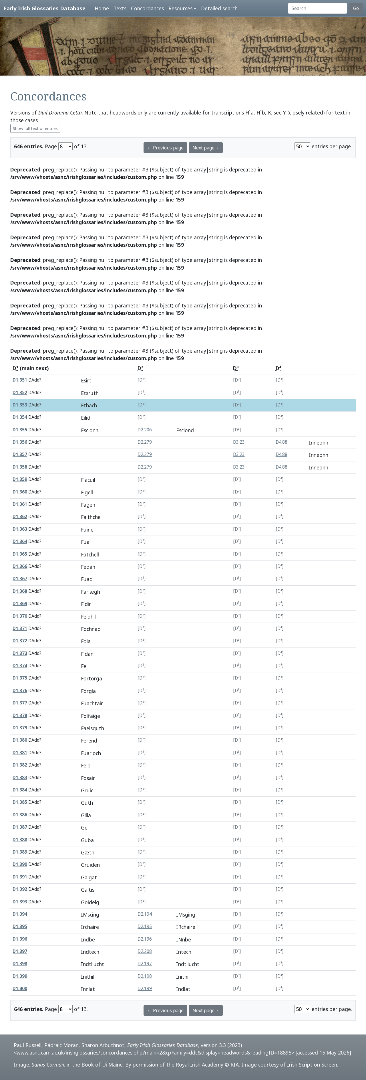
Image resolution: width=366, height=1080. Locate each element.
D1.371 (20, 628)
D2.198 (145, 976)
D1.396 (20, 939)
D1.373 (20, 653)
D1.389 (20, 852)
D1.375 (20, 678)
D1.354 (20, 417)
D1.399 (20, 976)
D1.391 (20, 877)
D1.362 (20, 517)
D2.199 (145, 989)
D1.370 (20, 616)
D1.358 (20, 467)
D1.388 (20, 840)
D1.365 (20, 554)
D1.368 (20, 591)
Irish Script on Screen (312, 1064)
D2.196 (145, 939)
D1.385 (20, 802)
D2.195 (145, 926)
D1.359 (20, 479)
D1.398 (20, 964)
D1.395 (20, 926)
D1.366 (20, 566)
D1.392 (20, 889)
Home (102, 8)
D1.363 (20, 529)
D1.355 (20, 430)
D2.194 (145, 914)
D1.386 (20, 815)
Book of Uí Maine (102, 1064)
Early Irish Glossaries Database (44, 8)
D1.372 (20, 641)
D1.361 (20, 504)
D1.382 (20, 765)
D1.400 (20, 989)
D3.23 (239, 442)
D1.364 (20, 541)
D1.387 (20, 827)
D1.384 (20, 790)
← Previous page (165, 148)
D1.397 (20, 951)
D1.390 (20, 864)
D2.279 (145, 442)
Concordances (147, 8)
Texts (120, 8)
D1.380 (20, 740)
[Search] (317, 8)
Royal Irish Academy (199, 1064)
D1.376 (20, 691)
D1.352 (20, 393)
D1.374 (20, 666)
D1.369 (20, 604)
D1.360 (20, 492)
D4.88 (281, 442)
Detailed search (219, 8)
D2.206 (145, 430)
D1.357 (20, 454)
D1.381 (20, 753)
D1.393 (20, 902)
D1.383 (20, 778)
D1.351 (20, 380)
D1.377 (20, 703)
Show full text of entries (35, 128)
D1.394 (20, 914)
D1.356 (20, 442)
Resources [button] (180, 8)
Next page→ (205, 148)
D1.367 (20, 579)
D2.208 (145, 951)
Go (356, 8)
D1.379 (20, 728)
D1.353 (20, 405)
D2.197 (145, 964)
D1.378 (20, 715)
